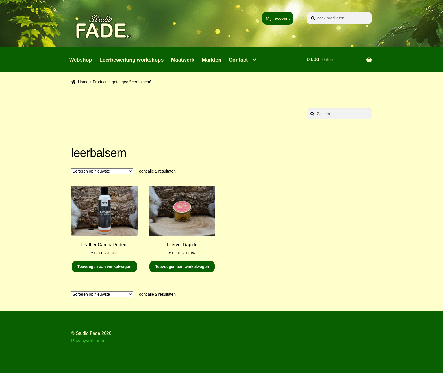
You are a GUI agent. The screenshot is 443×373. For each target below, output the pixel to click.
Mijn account (278, 18)
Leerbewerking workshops (131, 60)
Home (83, 82)
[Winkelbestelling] (102, 171)
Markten (211, 60)
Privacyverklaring (88, 340)
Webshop (80, 60)
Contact (238, 60)
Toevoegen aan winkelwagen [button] (104, 266)
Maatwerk (182, 60)
